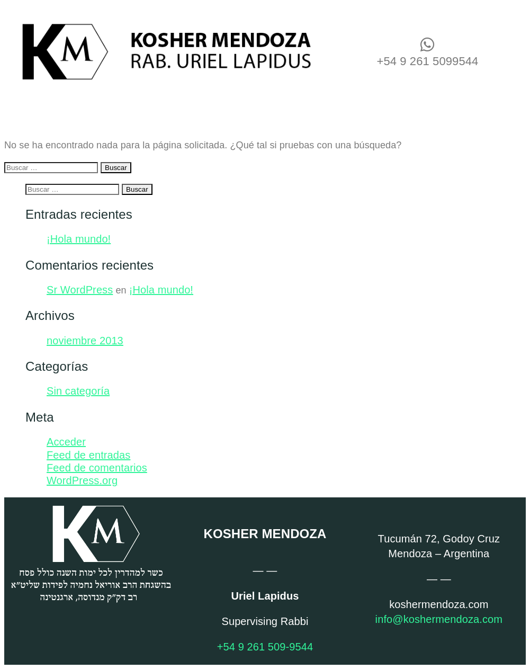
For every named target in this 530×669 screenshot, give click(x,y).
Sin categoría (78, 391)
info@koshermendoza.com (438, 619)
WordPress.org (82, 480)
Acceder (66, 442)
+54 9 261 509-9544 (265, 647)
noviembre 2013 (85, 340)
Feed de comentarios (97, 468)
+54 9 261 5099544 (427, 61)
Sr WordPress (80, 290)
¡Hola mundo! (79, 239)
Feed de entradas (88, 455)
